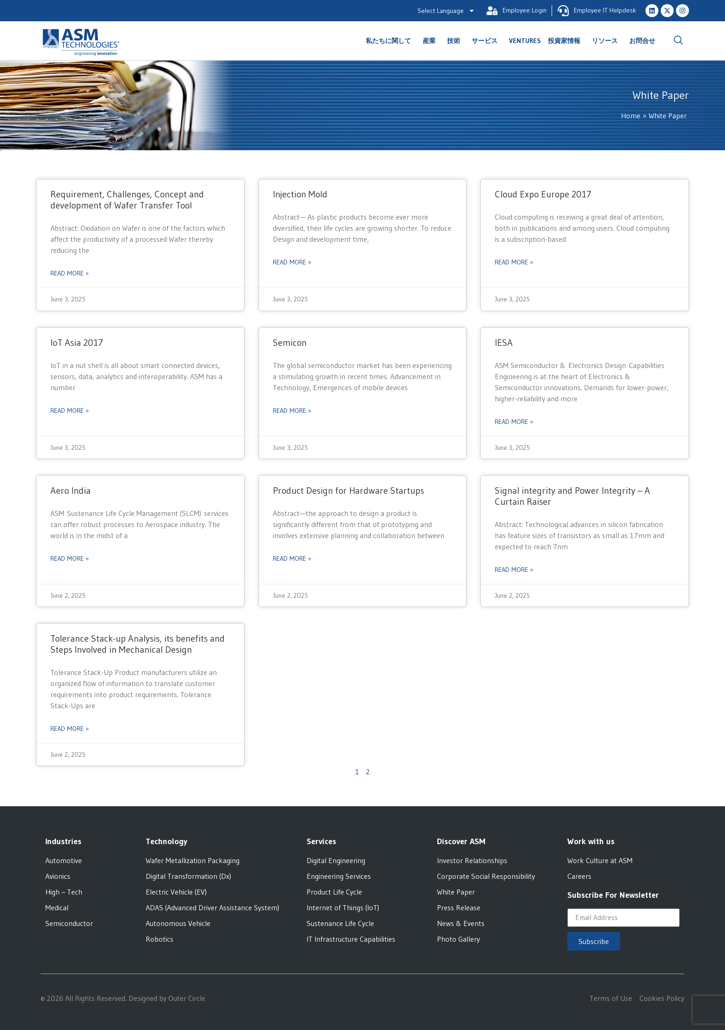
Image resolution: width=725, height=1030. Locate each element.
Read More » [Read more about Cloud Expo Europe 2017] (514, 262)
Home (630, 115)
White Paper (668, 115)
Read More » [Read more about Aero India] (69, 558)
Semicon (290, 342)
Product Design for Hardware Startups (348, 490)
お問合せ (642, 41)
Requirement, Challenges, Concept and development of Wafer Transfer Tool (127, 200)
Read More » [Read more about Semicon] (292, 410)
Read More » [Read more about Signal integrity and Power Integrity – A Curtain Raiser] (514, 569)
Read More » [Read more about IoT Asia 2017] (69, 410)
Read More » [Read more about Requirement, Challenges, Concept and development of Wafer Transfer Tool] (69, 273)
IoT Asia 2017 (76, 342)
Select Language (446, 11)
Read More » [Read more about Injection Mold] (292, 262)
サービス (487, 40)
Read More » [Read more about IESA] (514, 421)
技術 (456, 40)
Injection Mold (300, 194)
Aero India (70, 490)
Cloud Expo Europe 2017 (543, 194)
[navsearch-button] (678, 40)
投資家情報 (566, 40)
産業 (431, 40)
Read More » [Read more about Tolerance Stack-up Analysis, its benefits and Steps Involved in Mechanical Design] (69, 728)
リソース (607, 40)
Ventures (525, 41)
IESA (504, 342)
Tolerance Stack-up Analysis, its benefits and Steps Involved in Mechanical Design (137, 644)
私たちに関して (391, 40)
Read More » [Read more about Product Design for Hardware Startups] (292, 558)
